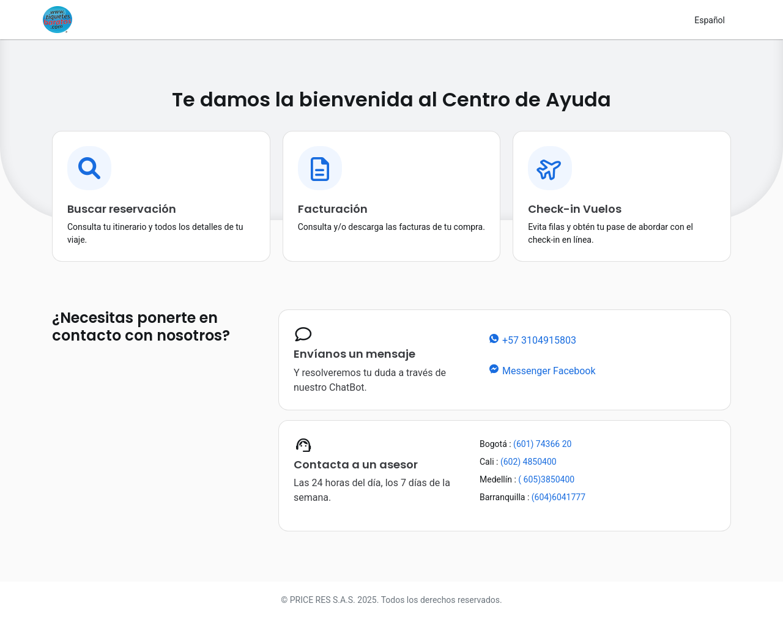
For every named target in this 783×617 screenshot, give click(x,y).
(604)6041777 (557, 497)
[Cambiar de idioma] (709, 20)
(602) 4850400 (527, 462)
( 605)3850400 (545, 479)
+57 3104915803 (532, 339)
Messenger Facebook (542, 370)
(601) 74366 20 (541, 444)
